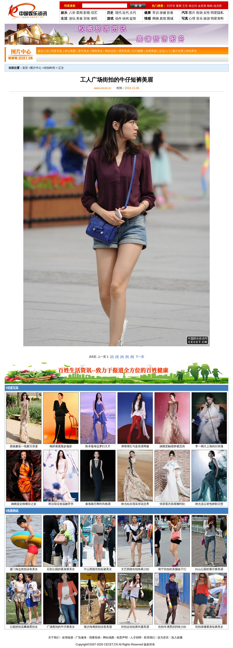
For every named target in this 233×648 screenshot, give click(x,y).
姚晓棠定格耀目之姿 (23, 504)
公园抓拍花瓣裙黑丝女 (24, 626)
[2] (111, 356)
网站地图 (108, 637)
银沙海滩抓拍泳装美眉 (98, 626)
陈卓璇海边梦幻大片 (97, 446)
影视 (86, 12)
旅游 (206, 18)
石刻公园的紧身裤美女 (61, 569)
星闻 (79, 12)
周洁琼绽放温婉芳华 (60, 504)
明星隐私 (217, 12)
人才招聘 (135, 637)
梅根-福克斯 (214, 5)
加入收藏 (176, 637)
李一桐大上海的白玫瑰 (209, 446)
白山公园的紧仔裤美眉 (209, 569)
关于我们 (53, 637)
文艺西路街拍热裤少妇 (135, 569)
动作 (118, 18)
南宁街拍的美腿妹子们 (172, 569)
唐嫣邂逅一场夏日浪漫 (24, 446)
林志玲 (193, 5)
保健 (163, 12)
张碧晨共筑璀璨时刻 (172, 504)
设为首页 (163, 637)
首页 (25, 67)
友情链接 (67, 637)
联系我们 (149, 637)
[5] (127, 356)
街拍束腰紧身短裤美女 (209, 626)
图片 (192, 12)
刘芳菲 (171, 5)
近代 (125, 12)
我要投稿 (94, 637)
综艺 (94, 12)
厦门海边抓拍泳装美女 (24, 569)
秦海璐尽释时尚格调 (97, 504)
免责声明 (122, 637)
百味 (86, 18)
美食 (79, 18)
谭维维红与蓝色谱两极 (135, 446)
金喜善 (202, 5)
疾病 (199, 12)
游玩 (72, 18)
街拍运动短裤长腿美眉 (135, 626)
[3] (116, 356)
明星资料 (217, 18)
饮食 (170, 12)
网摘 (155, 18)
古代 (133, 12)
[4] (121, 356)
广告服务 (81, 637)
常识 (155, 12)
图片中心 (35, 67)
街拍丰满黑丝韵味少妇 (172, 626)
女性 (206, 12)
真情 (163, 18)
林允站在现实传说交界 (135, 504)
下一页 (140, 356)
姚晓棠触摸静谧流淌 (172, 446)
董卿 (179, 5)
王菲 (185, 5)
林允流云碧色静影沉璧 (209, 504)
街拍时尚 (49, 67)
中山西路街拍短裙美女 (98, 569)
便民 (94, 18)
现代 (118, 12)
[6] (132, 356)
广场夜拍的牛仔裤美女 (61, 626)
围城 (170, 18)
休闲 (125, 18)
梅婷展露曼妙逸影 (61, 446)
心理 (192, 18)
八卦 (72, 12)
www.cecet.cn (102, 88)
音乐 (199, 18)
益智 (133, 18)
